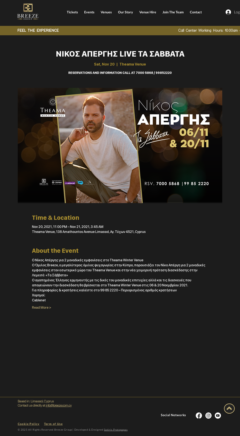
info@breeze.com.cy (59, 405)
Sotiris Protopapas (116, 429)
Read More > (41, 308)
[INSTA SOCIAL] (198, 415)
